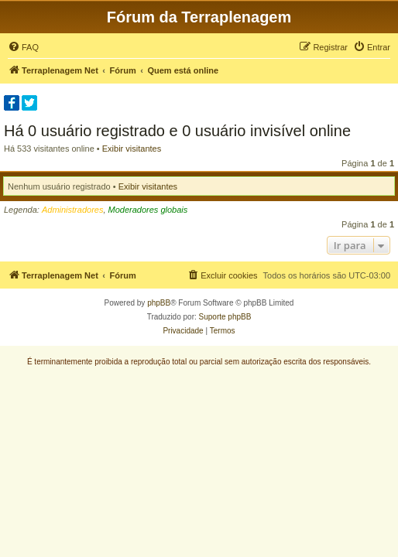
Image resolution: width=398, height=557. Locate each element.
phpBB (158, 303)
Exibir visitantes (131, 148)
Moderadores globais (148, 209)
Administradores (72, 209)
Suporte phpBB (225, 317)
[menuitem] (23, 47)
